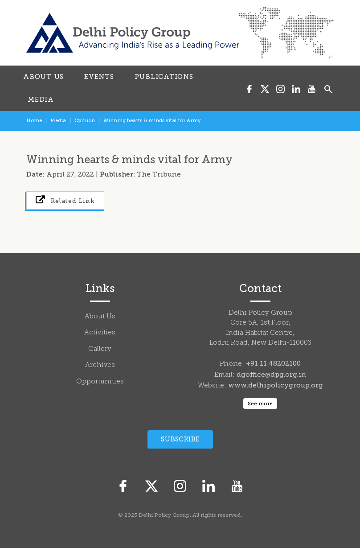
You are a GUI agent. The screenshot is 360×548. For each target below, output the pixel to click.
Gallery (99, 349)
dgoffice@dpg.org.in (271, 375)
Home (34, 121)
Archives (100, 365)
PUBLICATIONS (164, 77)
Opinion (84, 121)
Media (58, 121)
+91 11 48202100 (273, 363)
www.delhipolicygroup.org (275, 385)
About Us (100, 316)
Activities (99, 333)
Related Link (65, 200)
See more (260, 403)
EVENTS (99, 77)
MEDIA (41, 99)
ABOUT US (43, 77)
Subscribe (180, 439)
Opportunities (100, 382)
